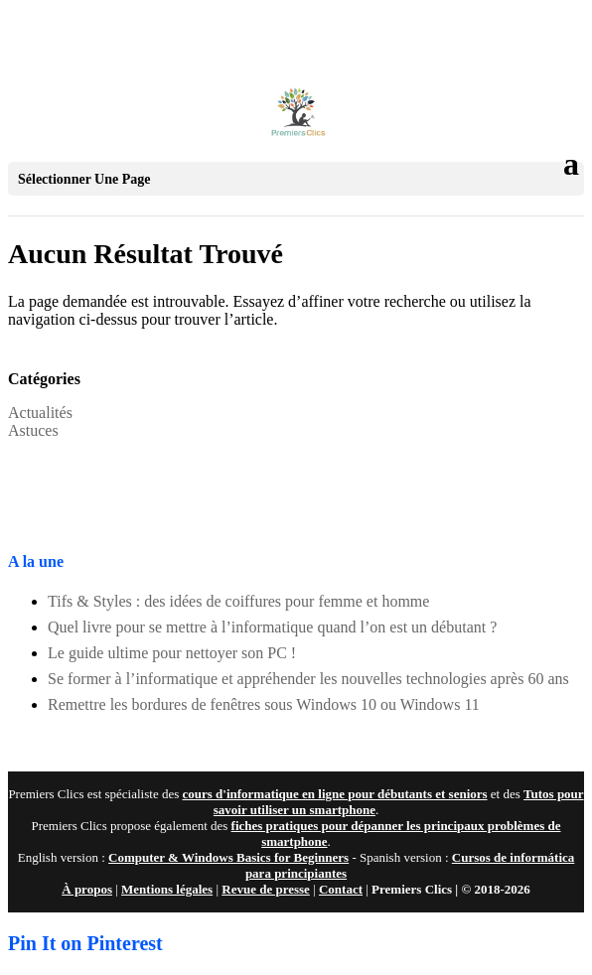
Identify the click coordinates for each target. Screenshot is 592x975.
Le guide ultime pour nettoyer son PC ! (172, 652)
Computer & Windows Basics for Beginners (228, 857)
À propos (87, 889)
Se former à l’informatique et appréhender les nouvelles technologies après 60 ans (308, 678)
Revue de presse (266, 889)
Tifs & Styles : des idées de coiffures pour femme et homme (238, 601)
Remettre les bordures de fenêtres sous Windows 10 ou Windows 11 (264, 704)
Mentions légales (167, 889)
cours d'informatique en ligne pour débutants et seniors (334, 793)
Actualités (40, 412)
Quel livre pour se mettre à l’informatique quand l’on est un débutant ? (272, 627)
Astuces (33, 430)
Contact (341, 889)
